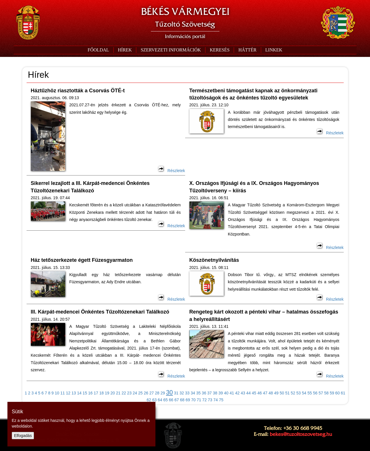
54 (304, 393)
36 (204, 393)
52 (293, 393)
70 (193, 400)
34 (193, 393)
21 (118, 393)
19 (107, 393)
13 (73, 393)
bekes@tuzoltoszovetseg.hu (301, 434)
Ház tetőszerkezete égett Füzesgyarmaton (82, 260)
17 (96, 393)
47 (265, 393)
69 (187, 400)
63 (154, 400)
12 (68, 393)
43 (243, 393)
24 (135, 393)
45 (254, 393)
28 (157, 393)
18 (101, 393)
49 (276, 393)
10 (57, 393)
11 (62, 393)
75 (221, 400)
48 (271, 393)
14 (79, 393)
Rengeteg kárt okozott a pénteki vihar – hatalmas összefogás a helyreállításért (263, 315)
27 (151, 393)
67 (177, 400)
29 (163, 393)
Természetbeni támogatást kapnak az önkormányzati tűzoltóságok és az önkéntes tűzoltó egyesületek (253, 94)
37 (209, 393)
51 (287, 393)
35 (198, 393)
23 (129, 393)
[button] (170, 50)
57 (321, 393)
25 (140, 393)
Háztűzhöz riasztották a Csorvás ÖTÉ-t (78, 90)
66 (171, 400)
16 (90, 393)
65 (165, 400)
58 (326, 393)
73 (210, 400)
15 (85, 393)
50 (282, 393)
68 (182, 400)
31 (176, 393)
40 (226, 393)
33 (187, 393)
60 (337, 393)
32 (181, 393)
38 (215, 393)
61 (343, 393)
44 (248, 393)
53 (298, 393)
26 (146, 393)
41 (231, 393)
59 (332, 393)
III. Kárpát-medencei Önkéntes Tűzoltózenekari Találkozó (100, 312)
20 (112, 393)
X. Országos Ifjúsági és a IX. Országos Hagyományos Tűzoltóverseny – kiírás (254, 186)
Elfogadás (23, 435)
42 (237, 393)
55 (309, 393)
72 (204, 400)
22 (123, 393)
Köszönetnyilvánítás (214, 260)
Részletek (172, 170)
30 (169, 392)
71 (199, 400)
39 (221, 393)
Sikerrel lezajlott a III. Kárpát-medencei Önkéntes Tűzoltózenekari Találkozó (90, 186)
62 (149, 400)
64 (160, 400)
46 (259, 393)
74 (215, 400)
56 (315, 393)
